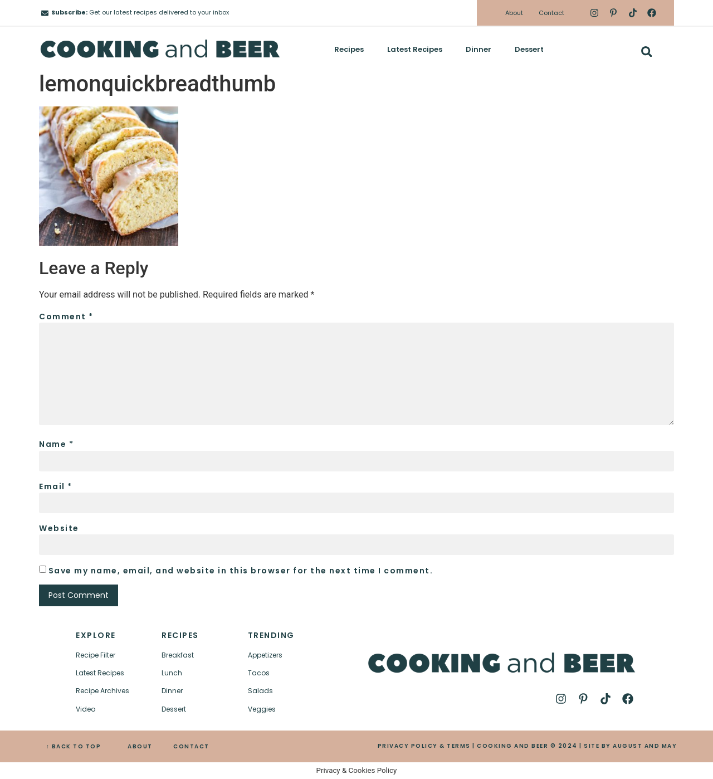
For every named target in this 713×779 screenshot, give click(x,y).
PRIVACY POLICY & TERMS (424, 746)
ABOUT (140, 746)
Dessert (529, 49)
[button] (646, 51)
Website (59, 528)
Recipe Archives (102, 690)
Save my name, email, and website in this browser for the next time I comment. (240, 570)
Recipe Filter (95, 655)
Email (55, 486)
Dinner (478, 49)
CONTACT (191, 746)
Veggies (262, 709)
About (514, 12)
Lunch (172, 673)
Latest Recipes (414, 49)
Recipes (349, 49)
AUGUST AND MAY (645, 746)
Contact (551, 12)
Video (85, 709)
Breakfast (178, 655)
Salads (260, 690)
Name (56, 444)
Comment (66, 316)
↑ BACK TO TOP (73, 746)
